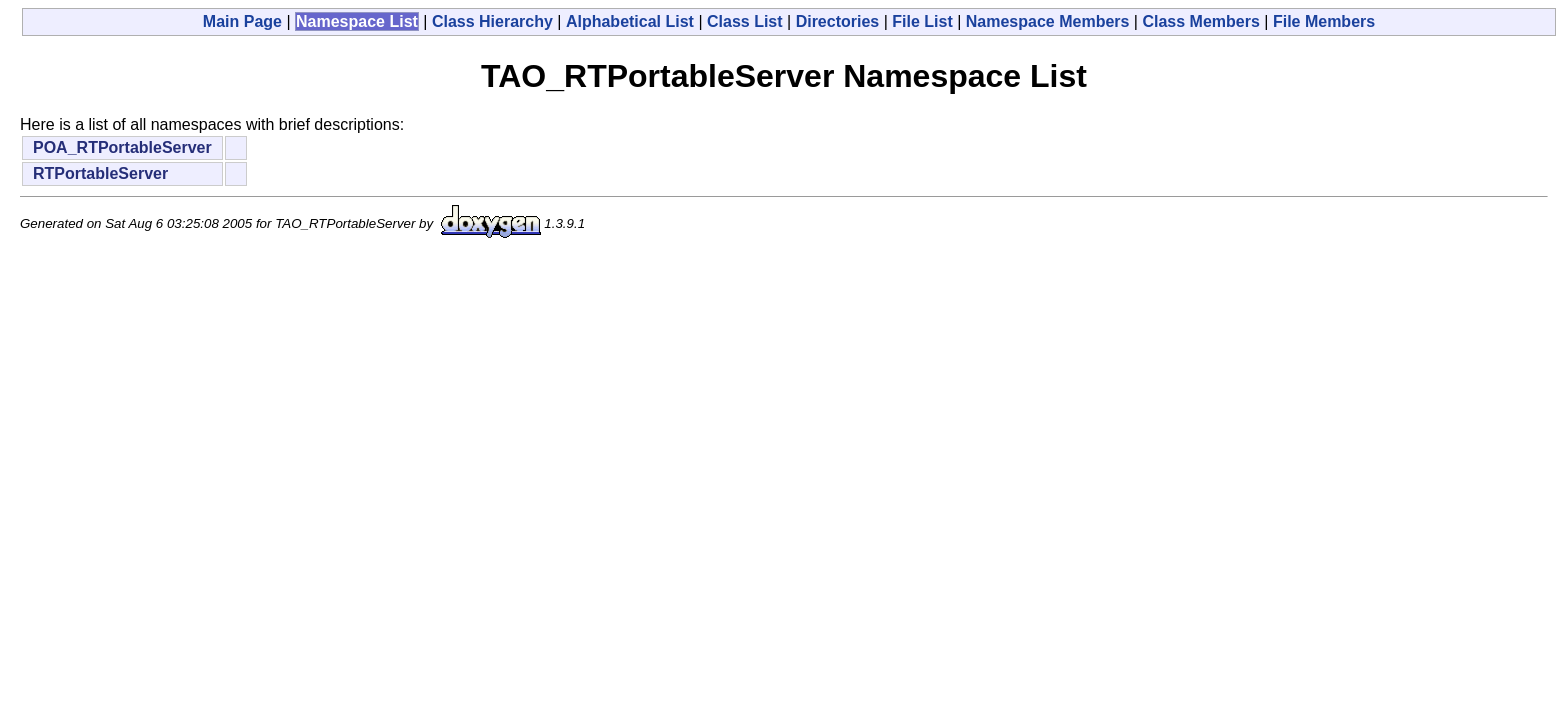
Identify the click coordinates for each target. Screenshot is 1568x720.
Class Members (1200, 21)
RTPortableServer (100, 173)
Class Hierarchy (492, 21)
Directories (838, 21)
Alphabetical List (630, 21)
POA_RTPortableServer (122, 147)
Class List (745, 21)
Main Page (242, 21)
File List (922, 21)
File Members (1324, 21)
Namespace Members (1048, 21)
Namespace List (357, 21)
